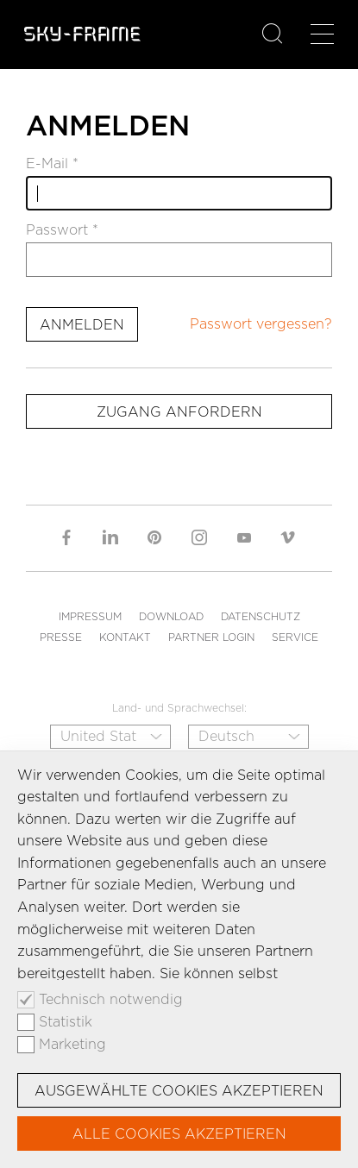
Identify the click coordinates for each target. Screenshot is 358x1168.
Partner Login (211, 637)
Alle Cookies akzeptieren (179, 1134)
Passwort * (62, 230)
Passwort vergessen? (261, 324)
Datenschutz (260, 616)
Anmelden (82, 325)
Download (171, 616)
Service (295, 637)
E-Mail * (52, 164)
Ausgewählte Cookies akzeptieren (179, 1091)
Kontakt (125, 637)
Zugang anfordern (179, 412)
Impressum (90, 616)
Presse (61, 637)
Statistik (65, 1022)
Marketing (72, 1045)
